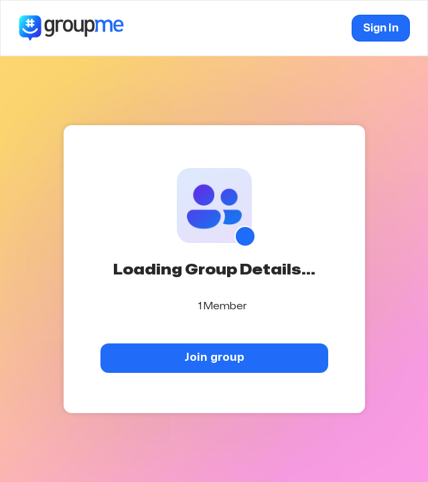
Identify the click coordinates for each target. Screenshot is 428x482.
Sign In (381, 28)
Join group (214, 357)
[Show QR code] (245, 236)
